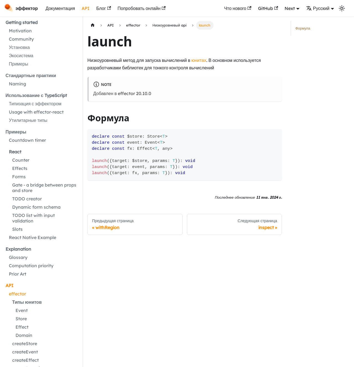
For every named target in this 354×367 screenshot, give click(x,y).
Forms (19, 176)
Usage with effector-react (36, 112)
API (86, 8)
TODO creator (27, 198)
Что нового (237, 8)
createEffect (25, 360)
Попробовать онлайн (142, 8)
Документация (60, 8)
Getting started (22, 22)
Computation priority (31, 265)
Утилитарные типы (28, 120)
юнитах (198, 60)
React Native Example (32, 237)
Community (21, 39)
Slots (17, 229)
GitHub (268, 8)
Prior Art (17, 274)
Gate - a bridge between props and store (44, 187)
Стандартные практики (31, 75)
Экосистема (21, 55)
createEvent (25, 352)
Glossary (18, 257)
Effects (19, 168)
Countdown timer (27, 140)
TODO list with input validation (33, 218)
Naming (17, 83)
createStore (24, 343)
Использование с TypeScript (36, 95)
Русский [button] (317, 8)
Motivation (20, 30)
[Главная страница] (92, 25)
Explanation (18, 249)
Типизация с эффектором (35, 103)
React (15, 151)
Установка (19, 47)
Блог (103, 8)
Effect (21, 327)
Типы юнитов (27, 302)
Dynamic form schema (36, 207)
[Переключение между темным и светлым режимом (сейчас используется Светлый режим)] (341, 8)
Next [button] (290, 8)
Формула (302, 28)
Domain (23, 335)
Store (21, 318)
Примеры (18, 64)
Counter (20, 160)
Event (21, 310)
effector (17, 294)
